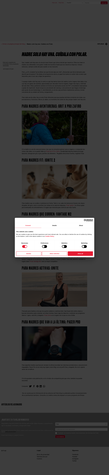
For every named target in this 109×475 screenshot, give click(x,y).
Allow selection (54, 253)
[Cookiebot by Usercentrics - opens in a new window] (85, 220)
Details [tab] (54, 225)
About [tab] (81, 225)
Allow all (80, 253)
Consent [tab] (28, 225)
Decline (28, 253)
